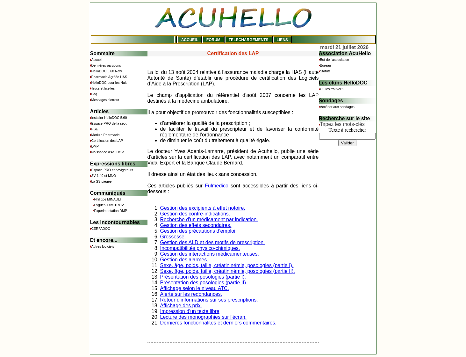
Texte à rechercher (347, 130)
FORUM (213, 40)
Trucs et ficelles (103, 88)
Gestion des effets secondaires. (196, 225)
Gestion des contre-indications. (195, 213)
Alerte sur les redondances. (191, 294)
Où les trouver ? (332, 89)
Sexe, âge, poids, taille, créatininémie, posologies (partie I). (227, 265)
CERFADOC (100, 228)
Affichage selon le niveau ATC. (194, 288)
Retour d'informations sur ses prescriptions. (209, 299)
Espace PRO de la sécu (109, 123)
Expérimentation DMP (110, 211)
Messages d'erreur (105, 100)
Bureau (325, 65)
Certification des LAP (107, 140)
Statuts (325, 71)
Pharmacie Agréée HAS (109, 77)
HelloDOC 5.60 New (106, 71)
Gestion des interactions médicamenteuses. (209, 254)
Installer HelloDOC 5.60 (109, 118)
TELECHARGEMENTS (249, 40)
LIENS (282, 40)
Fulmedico (216, 185)
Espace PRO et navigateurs (112, 170)
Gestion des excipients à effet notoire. (202, 208)
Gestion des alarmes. (184, 259)
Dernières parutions (106, 65)
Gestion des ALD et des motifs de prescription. (212, 242)
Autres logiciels (102, 246)
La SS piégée (101, 181)
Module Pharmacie (105, 135)
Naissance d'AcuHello (107, 152)
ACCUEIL (189, 40)
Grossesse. (173, 236)
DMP (95, 146)
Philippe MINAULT (108, 199)
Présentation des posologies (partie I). (203, 277)
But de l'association (334, 60)
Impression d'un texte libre (189, 311)
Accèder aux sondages (337, 107)
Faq (94, 94)
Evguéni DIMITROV (109, 205)
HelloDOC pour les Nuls (109, 82)
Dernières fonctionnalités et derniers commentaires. (218, 322)
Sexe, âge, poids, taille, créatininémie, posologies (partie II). (227, 271)
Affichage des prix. (181, 305)
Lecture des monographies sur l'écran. (203, 317)
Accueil (96, 60)
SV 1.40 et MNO (103, 176)
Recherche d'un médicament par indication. (209, 219)
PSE (94, 129)
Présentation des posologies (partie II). (203, 282)
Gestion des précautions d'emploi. (198, 231)
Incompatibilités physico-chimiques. (200, 248)
